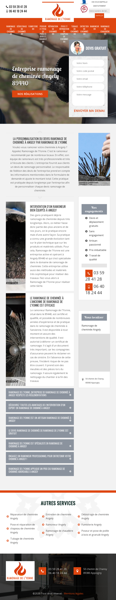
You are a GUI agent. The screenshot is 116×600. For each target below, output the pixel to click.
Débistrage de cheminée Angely (93, 516)
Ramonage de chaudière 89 (105, 30)
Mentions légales (73, 593)
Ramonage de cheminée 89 (10, 30)
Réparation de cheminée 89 (53, 30)
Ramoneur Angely (54, 524)
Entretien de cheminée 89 (84, 30)
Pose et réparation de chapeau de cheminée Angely (21, 528)
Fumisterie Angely (90, 524)
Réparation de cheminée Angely (22, 516)
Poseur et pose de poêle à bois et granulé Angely (93, 532)
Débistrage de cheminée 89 (22, 30)
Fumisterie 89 (33, 27)
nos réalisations (30, 94)
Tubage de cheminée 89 (75, 30)
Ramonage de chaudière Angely (57, 532)
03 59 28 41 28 (16, 7)
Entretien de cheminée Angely (56, 516)
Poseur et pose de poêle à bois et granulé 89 (43, 34)
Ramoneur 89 (94, 27)
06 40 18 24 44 (16, 11)
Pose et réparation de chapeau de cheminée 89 (64, 34)
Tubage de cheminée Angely (20, 540)
